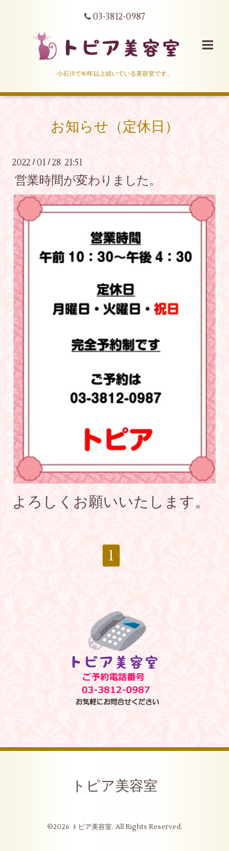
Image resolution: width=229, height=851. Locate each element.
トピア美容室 (114, 786)
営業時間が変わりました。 (88, 180)
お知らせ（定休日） (115, 127)
